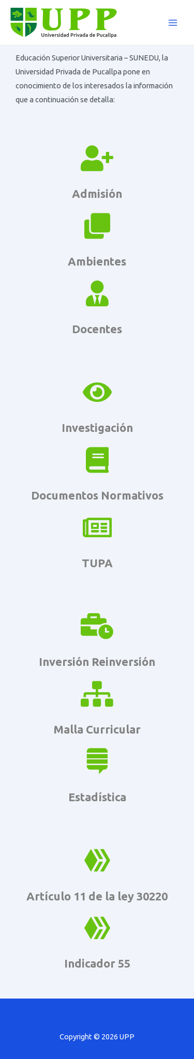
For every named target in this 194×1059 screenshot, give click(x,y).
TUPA (97, 563)
